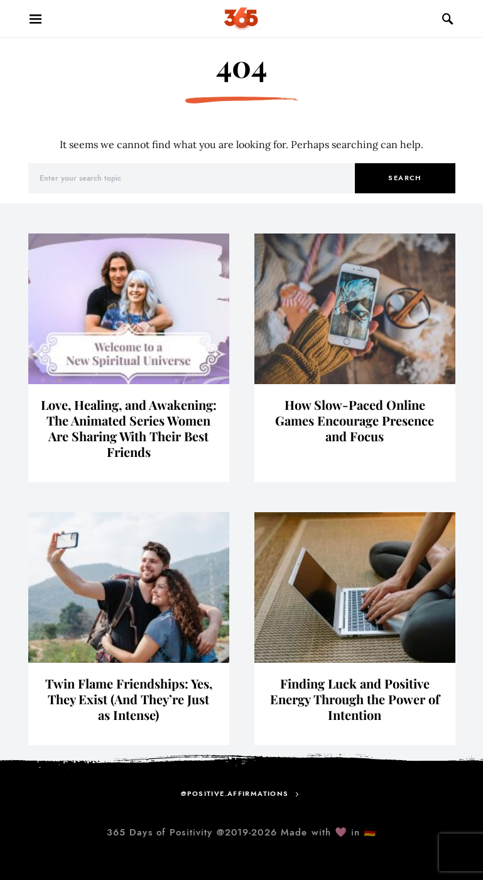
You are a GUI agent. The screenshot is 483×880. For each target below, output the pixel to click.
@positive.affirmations (234, 793)
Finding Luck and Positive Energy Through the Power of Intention (355, 699)
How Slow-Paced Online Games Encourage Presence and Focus (354, 420)
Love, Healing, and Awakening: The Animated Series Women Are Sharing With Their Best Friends (129, 428)
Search (404, 178)
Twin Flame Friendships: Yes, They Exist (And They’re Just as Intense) (128, 699)
